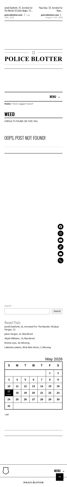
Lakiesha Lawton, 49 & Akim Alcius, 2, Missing (27, 347)
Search (7, 305)
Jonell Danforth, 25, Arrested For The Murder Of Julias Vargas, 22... (18, 9)
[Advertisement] (15, 40)
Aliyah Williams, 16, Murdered (19, 338)
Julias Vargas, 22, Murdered (18, 333)
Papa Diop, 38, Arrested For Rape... (51, 9)
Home (7, 103)
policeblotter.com (13, 15)
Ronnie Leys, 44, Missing (16, 342)
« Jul (6, 414)
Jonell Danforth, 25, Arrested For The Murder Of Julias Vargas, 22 (31, 328)
